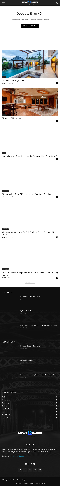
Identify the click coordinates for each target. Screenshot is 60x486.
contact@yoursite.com (17, 456)
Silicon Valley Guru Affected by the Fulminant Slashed (27, 194)
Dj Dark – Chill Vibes (11, 118)
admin (4, 83)
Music (4, 77)
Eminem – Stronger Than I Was (16, 80)
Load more (30, 282)
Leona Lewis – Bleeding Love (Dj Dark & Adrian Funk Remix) (29, 156)
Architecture (6, 190)
